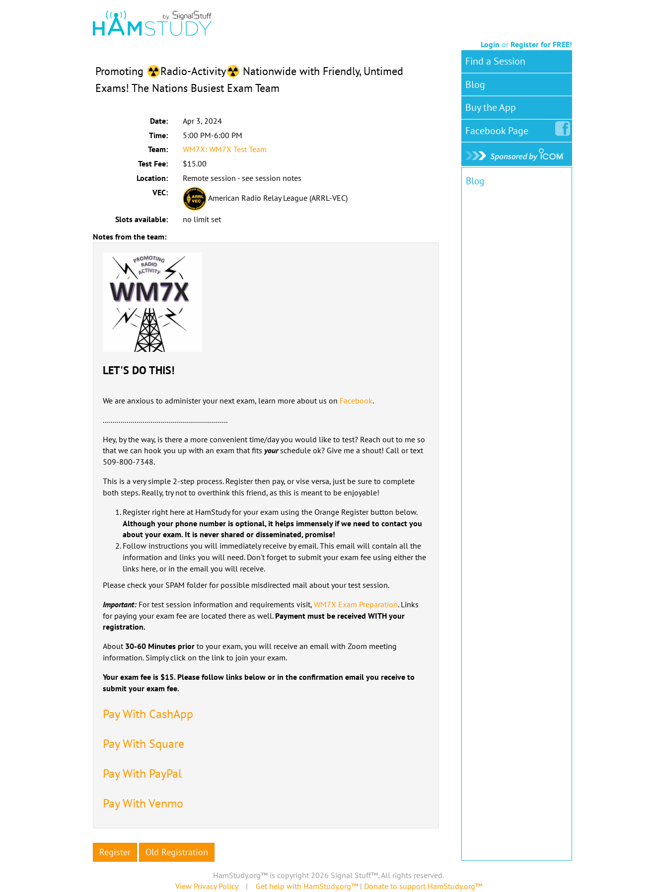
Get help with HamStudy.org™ (307, 886)
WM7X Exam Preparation (356, 604)
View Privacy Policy (206, 886)
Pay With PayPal (142, 773)
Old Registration (177, 852)
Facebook (356, 400)
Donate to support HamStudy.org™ (423, 886)
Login (490, 44)
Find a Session (495, 61)
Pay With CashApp (148, 714)
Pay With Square (143, 743)
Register (115, 852)
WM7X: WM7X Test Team (225, 149)
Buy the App (490, 107)
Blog (475, 84)
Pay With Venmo (143, 803)
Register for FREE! (541, 44)
